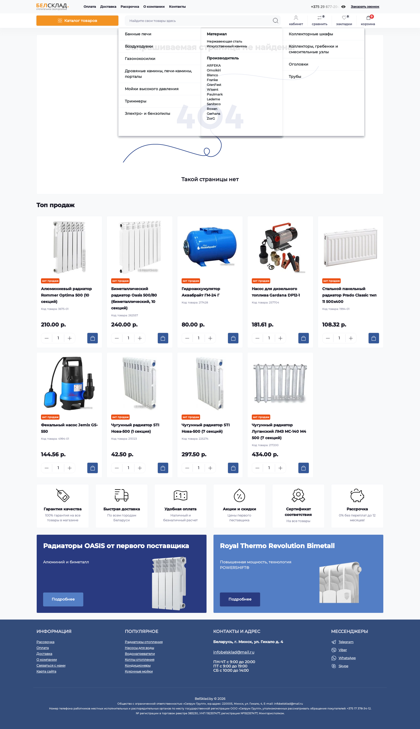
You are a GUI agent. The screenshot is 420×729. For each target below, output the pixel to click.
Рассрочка (130, 7)
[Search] (275, 21)
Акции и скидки (239, 509)
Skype (343, 666)
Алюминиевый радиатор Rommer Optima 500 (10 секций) (66, 295)
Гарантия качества (62, 509)
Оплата (90, 7)
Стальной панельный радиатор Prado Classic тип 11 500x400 (349, 295)
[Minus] (46, 338)
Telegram (346, 642)
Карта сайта (46, 671)
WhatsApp (347, 658)
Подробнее (63, 599)
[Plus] (69, 338)
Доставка (108, 7)
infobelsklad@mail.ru (233, 652)
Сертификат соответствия (298, 512)
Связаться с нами (50, 665)
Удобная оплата (180, 509)
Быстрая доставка (121, 509)
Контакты (177, 7)
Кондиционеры (138, 665)
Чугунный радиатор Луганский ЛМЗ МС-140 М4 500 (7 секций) (279, 431)
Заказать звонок (365, 7)
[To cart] (92, 338)
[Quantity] (58, 338)
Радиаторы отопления (144, 642)
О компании (154, 7)
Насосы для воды (139, 648)
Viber (343, 650)
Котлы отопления (139, 660)
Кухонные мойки (139, 671)
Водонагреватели (140, 654)
